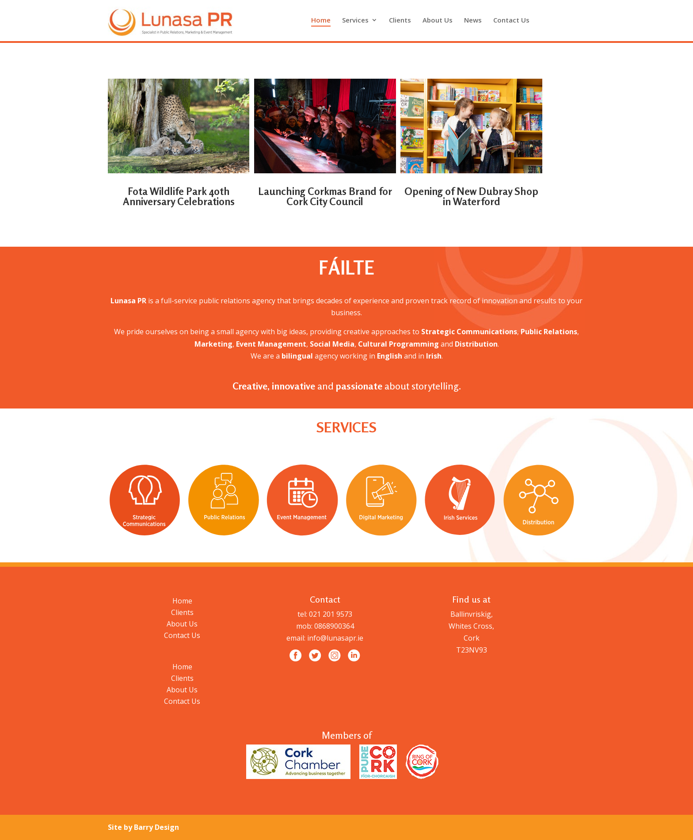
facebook (546, 20)
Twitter (557, 20)
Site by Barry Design (143, 827)
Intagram (569, 20)
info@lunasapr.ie (335, 638)
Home (321, 20)
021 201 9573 (329, 614)
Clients (400, 20)
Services (355, 20)
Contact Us (511, 20)
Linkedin (580, 20)
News (473, 20)
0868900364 (334, 626)
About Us (438, 20)
